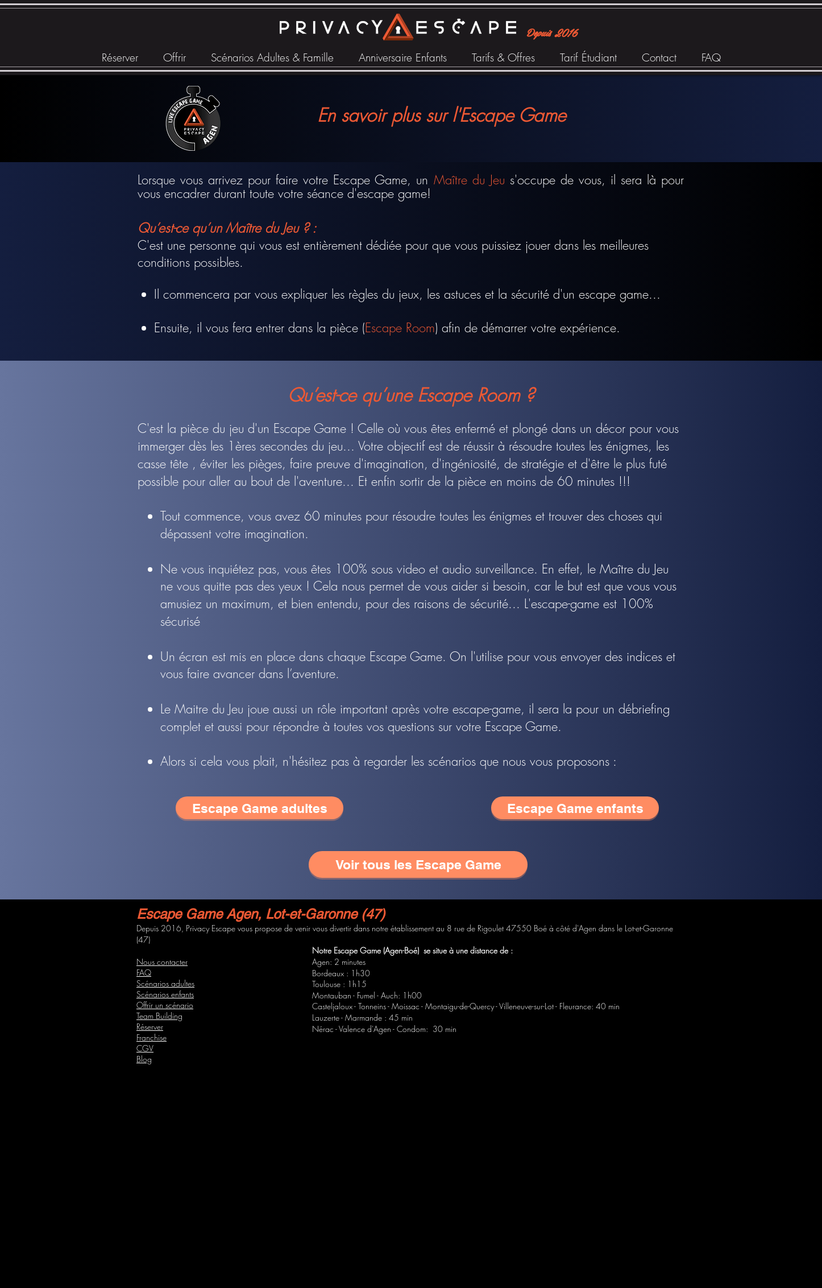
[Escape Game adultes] (259, 807)
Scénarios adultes (165, 983)
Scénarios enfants (165, 994)
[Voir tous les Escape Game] (418, 864)
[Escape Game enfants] (575, 807)
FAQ (143, 972)
